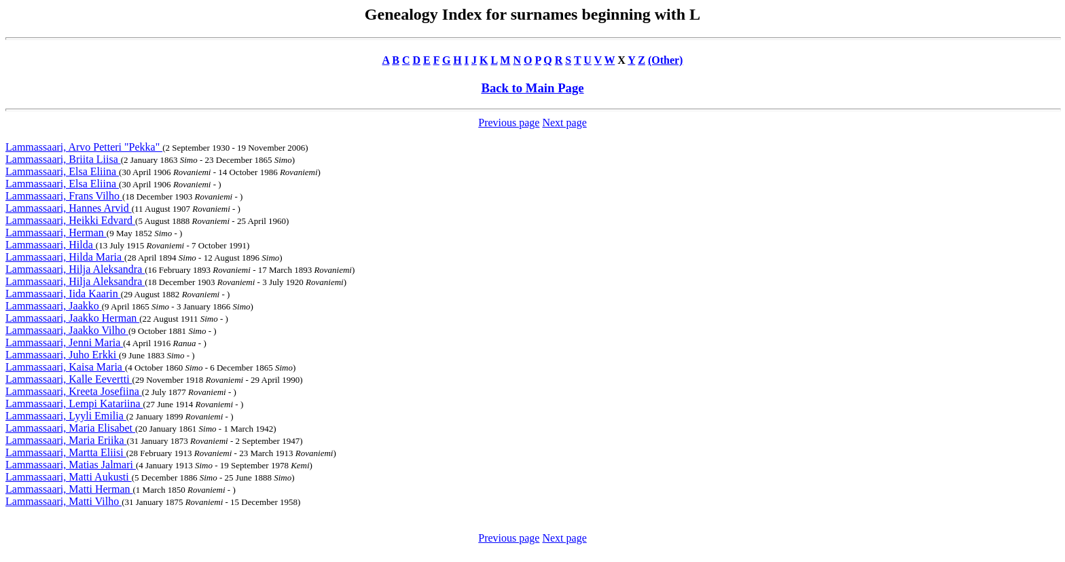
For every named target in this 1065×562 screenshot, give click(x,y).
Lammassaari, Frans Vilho (63, 196)
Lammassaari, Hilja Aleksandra (75, 269)
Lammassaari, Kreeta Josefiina (73, 391)
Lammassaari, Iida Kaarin (63, 293)
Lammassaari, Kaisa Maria (65, 367)
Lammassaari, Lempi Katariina (74, 403)
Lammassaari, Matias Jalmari (70, 464)
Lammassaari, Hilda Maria (64, 257)
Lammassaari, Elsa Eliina (62, 171)
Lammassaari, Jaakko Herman (72, 318)
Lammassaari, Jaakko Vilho (66, 330)
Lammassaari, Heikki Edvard (70, 220)
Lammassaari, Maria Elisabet (70, 428)
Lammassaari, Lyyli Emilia (65, 416)
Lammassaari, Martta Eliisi (65, 452)
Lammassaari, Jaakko (53, 306)
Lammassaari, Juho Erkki (62, 354)
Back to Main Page (532, 88)
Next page (564, 122)
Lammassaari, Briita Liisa (63, 159)
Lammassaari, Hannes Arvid (68, 208)
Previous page (508, 122)
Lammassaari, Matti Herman (69, 489)
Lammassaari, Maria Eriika (66, 440)
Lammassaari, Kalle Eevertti (68, 379)
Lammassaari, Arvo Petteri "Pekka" (83, 147)
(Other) (665, 60)
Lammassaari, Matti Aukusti (68, 477)
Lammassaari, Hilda (50, 244)
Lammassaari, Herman (56, 232)
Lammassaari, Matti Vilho (63, 501)
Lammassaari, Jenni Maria (64, 342)
